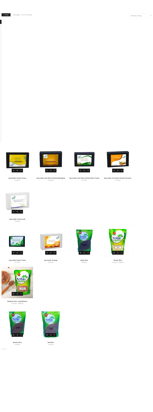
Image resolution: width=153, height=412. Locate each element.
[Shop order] (140, 15)
